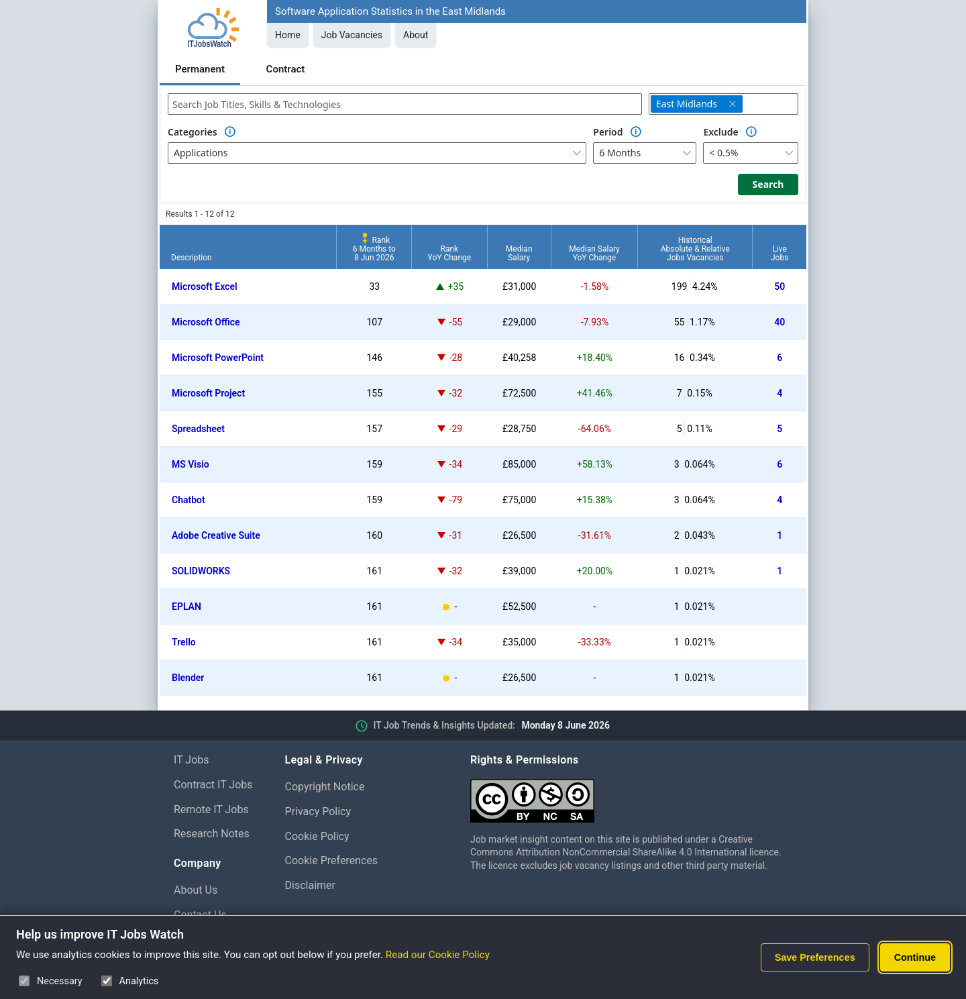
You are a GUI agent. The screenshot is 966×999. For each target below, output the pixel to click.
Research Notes (212, 833)
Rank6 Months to (374, 248)
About (415, 35)
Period (608, 131)
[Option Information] (230, 132)
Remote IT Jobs (211, 809)
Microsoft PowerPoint (218, 357)
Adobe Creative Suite (216, 535)
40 (779, 322)
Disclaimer (310, 885)
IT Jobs (191, 759)
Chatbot (188, 499)
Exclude (720, 131)
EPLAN (186, 606)
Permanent (200, 69)
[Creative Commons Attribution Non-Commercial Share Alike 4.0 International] (631, 795)
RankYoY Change (450, 253)
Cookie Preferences (331, 860)
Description (191, 257)
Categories (192, 131)
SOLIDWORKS (201, 571)
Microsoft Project (208, 393)
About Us (195, 890)
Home (288, 35)
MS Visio (190, 464)
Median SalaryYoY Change (594, 253)
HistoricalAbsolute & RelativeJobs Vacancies (695, 248)
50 (779, 286)
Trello (184, 642)
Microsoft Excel (204, 286)
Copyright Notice (325, 786)
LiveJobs (779, 253)
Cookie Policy (317, 836)
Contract (285, 69)
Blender (188, 677)
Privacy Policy (318, 811)
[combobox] (404, 104)
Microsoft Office (206, 322)
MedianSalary (519, 253)
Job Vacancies (351, 35)
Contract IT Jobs (213, 784)
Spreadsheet (198, 428)
